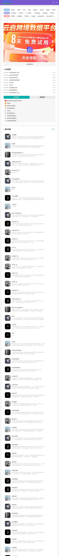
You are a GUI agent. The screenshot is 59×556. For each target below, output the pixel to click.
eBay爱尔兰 (41, 306)
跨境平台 (6, 9)
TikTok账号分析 (42, 366)
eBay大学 (14, 263)
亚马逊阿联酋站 (13, 90)
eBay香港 (14, 281)
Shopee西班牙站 (42, 246)
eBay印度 (14, 315)
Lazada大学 (41, 255)
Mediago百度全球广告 (17, 143)
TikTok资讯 (41, 375)
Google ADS (41, 16)
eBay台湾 (40, 272)
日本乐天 (14, 229)
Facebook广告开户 (43, 143)
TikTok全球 (14, 384)
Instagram (45, 13)
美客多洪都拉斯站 (11, 120)
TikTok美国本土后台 (14, 72)
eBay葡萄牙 (15, 306)
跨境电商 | (6, 72)
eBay (29, 9)
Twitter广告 (14, 203)
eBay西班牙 (15, 349)
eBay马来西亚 (15, 272)
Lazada (42, 9)
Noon (39, 221)
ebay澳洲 (40, 358)
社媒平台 (6, 13)
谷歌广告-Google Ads (17, 221)
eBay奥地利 (15, 289)
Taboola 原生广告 (42, 212)
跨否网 (13, 16)
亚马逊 (13, 9)
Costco (9, 110)
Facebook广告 (50, 16)
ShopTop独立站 (42, 152)
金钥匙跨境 (6, 545)
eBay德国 (14, 358)
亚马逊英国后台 (11, 108)
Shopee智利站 (15, 246)
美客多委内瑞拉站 (11, 115)
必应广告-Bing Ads (43, 169)
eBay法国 (40, 349)
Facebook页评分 (13, 77)
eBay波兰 (40, 289)
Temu (24, 9)
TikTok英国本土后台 (14, 92)
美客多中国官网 (11, 105)
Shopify (54, 9)
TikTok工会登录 (16, 375)
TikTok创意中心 (16, 366)
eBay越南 (40, 263)
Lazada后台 (15, 255)
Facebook (13, 13)
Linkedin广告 (15, 195)
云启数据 (19, 16)
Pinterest (52, 13)
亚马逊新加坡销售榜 (14, 80)
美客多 (47, 9)
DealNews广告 (15, 152)
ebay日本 (40, 332)
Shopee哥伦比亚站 (43, 238)
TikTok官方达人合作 (43, 384)
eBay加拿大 (15, 332)
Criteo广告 (41, 195)
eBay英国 (14, 341)
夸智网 (18, 545)
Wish (9, 445)
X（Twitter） (29, 13)
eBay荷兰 (40, 315)
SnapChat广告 (42, 178)
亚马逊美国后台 (11, 113)
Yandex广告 (15, 186)
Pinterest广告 (15, 178)
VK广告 (40, 186)
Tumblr (11, 85)
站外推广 (6, 16)
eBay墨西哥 (41, 323)
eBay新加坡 (15, 323)
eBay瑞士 (14, 298)
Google (33, 16)
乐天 (39, 229)
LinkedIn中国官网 (13, 75)
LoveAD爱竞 (41, 161)
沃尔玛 (13, 238)
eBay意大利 (41, 341)
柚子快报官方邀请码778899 (14, 100)
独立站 (13, 161)
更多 (53, 129)
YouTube (21, 13)
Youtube (11, 82)
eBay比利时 (41, 298)
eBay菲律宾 (41, 281)
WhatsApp (37, 13)
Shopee (35, 9)
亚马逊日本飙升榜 (11, 118)
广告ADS (26, 16)
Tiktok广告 (41, 203)
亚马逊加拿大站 (13, 87)
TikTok (18, 9)
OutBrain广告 (15, 212)
